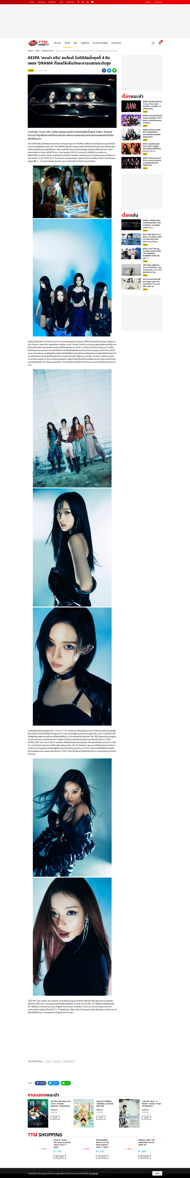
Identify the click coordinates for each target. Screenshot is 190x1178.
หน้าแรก (32, 2)
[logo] (38, 43)
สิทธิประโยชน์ (70, 2)
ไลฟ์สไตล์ (85, 43)
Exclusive (116, 43)
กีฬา (76, 43)
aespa (48, 1061)
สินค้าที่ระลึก (52, 2)
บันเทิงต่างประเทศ (47, 51)
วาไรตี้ (61, 2)
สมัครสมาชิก (158, 2)
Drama (57, 1061)
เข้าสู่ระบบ (148, 2)
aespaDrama (68, 1061)
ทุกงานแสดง (41, 2)
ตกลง (157, 1173)
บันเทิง (67, 43)
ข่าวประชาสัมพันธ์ (100, 43)
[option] (49, 1113)
